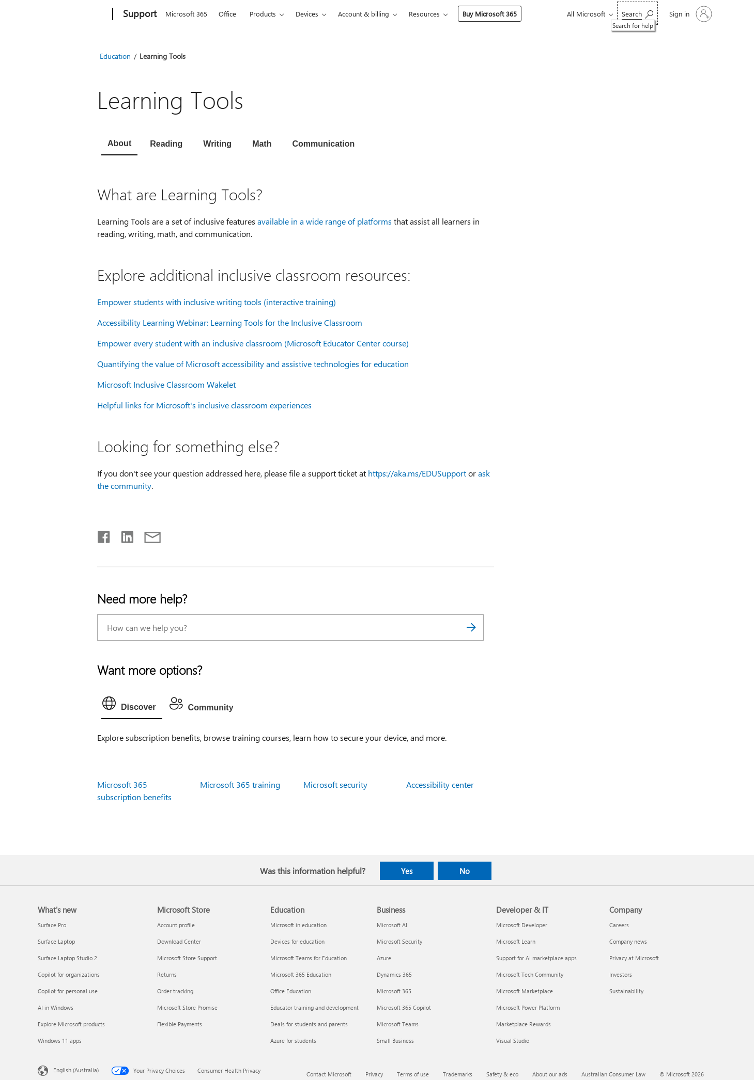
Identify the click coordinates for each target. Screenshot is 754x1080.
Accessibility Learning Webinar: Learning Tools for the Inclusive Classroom (229, 322)
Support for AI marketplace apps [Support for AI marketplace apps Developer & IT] (536, 958)
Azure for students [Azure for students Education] (293, 1040)
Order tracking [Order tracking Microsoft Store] (175, 991)
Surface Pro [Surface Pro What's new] (52, 925)
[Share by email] (148, 534)
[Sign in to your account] (689, 14)
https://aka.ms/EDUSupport (417, 473)
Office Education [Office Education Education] (290, 991)
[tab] (119, 144)
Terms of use (413, 1074)
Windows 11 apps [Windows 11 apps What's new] (60, 1040)
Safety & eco (502, 1074)
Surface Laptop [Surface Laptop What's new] (56, 941)
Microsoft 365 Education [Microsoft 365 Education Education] (300, 974)
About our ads (549, 1074)
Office (227, 13)
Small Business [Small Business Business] (395, 1040)
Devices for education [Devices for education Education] (297, 941)
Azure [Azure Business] (384, 958)
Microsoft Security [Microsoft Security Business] (399, 941)
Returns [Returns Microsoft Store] (167, 974)
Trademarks (457, 1074)
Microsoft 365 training (240, 784)
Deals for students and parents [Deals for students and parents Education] (309, 1024)
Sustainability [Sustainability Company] (626, 991)
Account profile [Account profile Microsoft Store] (176, 925)
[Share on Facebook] (104, 534)
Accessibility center (440, 784)
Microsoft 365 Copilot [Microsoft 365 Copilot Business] (404, 1007)
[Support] (139, 14)
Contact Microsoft (328, 1074)
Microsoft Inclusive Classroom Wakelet (166, 384)
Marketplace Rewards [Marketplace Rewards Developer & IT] (523, 1024)
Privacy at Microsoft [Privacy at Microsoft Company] (634, 958)
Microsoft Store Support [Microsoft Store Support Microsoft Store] (187, 958)
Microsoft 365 (186, 13)
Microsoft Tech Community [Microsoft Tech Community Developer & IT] (529, 974)
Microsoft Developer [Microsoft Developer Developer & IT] (521, 925)
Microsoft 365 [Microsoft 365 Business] (394, 991)
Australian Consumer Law (613, 1074)
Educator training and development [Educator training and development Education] (314, 1007)
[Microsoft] (73, 14)
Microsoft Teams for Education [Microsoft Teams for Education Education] (308, 958)
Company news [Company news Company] (628, 941)
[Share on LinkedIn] (123, 534)
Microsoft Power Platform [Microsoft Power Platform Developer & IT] (528, 1007)
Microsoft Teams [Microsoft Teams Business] (398, 1024)
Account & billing (363, 13)
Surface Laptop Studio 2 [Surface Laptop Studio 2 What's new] (67, 958)
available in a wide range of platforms (324, 221)
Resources (424, 13)
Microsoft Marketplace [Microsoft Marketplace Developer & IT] (524, 991)
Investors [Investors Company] (620, 974)
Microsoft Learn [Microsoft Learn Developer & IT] (515, 941)
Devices (307, 13)
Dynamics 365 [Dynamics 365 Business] (394, 974)
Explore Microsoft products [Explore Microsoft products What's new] (71, 1024)
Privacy (374, 1074)
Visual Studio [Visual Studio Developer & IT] (512, 1040)
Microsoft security (335, 784)
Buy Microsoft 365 (490, 13)
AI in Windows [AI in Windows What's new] (55, 1007)
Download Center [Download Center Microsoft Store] (179, 941)
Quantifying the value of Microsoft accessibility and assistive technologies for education (253, 363)
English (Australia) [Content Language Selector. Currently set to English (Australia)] (76, 1070)
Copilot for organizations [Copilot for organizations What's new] (69, 974)
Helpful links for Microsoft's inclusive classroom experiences (204, 405)
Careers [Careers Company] (619, 925)
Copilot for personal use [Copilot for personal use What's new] (68, 991)
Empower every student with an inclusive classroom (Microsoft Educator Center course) (253, 343)
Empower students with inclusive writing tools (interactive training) (216, 301)
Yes (406, 871)
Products (263, 13)
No (464, 871)
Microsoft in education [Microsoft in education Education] (298, 925)
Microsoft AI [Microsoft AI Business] (392, 925)
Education (115, 56)
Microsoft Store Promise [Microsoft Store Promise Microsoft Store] (187, 1007)
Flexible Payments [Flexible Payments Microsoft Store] (179, 1024)
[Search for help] (637, 13)
